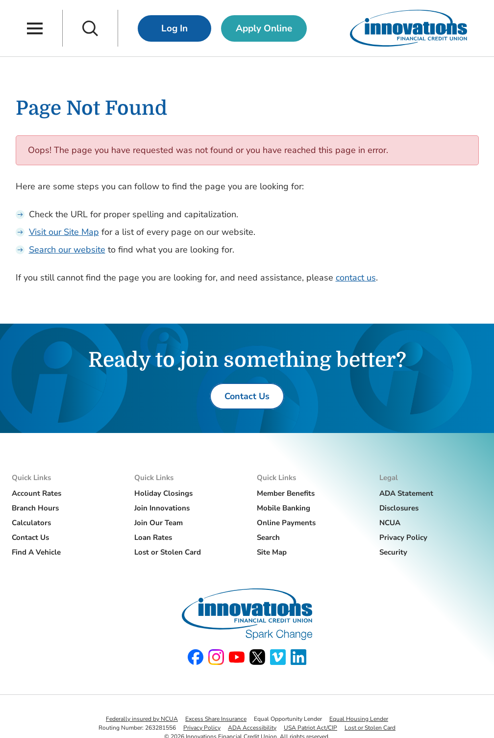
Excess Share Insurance (216, 719)
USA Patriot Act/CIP (310, 728)
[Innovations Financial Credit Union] (408, 28)
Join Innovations (162, 508)
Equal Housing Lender (358, 719)
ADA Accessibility (252, 728)
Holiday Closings (163, 493)
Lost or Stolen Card (167, 552)
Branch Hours (35, 508)
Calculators (31, 523)
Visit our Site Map (64, 232)
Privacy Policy (403, 537)
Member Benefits (286, 493)
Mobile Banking (283, 508)
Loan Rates (153, 537)
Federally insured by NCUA (142, 719)
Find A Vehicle (36, 552)
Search (268, 537)
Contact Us (30, 537)
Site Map (272, 552)
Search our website (67, 249)
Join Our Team (158, 523)
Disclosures (399, 508)
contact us (356, 277)
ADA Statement (406, 493)
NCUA (389, 523)
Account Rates (36, 493)
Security (393, 552)
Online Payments (286, 523)
